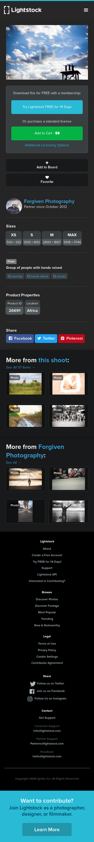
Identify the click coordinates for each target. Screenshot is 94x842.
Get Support (47, 717)
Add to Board (47, 165)
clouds (59, 276)
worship (15, 276)
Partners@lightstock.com (47, 743)
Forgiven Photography (49, 201)
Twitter (46, 338)
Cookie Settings (47, 656)
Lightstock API (47, 574)
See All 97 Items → (20, 367)
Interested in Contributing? (47, 581)
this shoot (52, 360)
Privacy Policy (47, 650)
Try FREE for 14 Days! (47, 561)
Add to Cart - (47, 133)
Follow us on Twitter (50, 683)
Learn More (47, 829)
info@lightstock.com (47, 731)
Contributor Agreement (47, 663)
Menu (86, 10)
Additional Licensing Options (47, 145)
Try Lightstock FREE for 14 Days (47, 106)
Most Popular (47, 612)
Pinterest (71, 338)
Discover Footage (47, 606)
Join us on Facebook (51, 691)
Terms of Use (47, 643)
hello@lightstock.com (47, 756)
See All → (13, 462)
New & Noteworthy (47, 625)
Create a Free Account (47, 555)
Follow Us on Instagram (50, 698)
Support (47, 568)
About (47, 548)
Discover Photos (47, 599)
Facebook (20, 338)
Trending (47, 619)
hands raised (37, 276)
